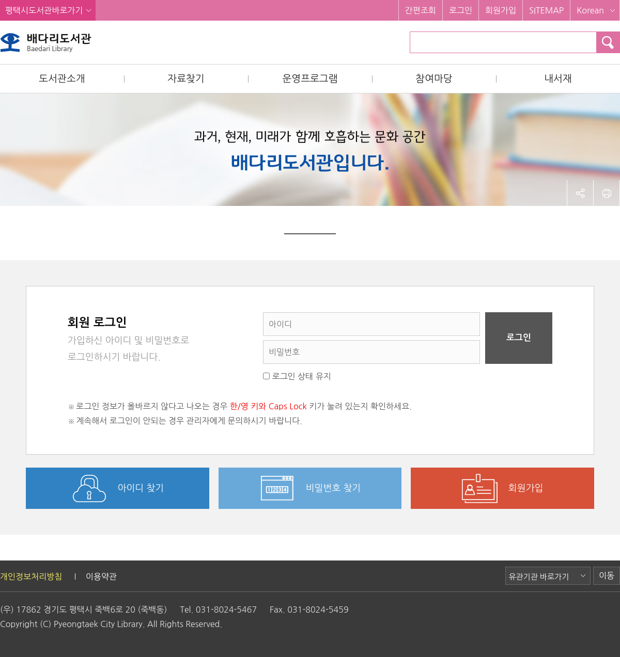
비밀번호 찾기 (333, 488)
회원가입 (500, 10)
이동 (606, 575)
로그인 (460, 10)
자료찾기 (185, 79)
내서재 (558, 79)
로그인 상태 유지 (297, 376)
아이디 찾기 (141, 488)
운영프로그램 (309, 79)
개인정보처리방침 (31, 576)
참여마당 (433, 79)
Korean (590, 10)
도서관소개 (62, 79)
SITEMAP (546, 10)
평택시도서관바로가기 (44, 10)
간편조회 (420, 10)
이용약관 (101, 576)
